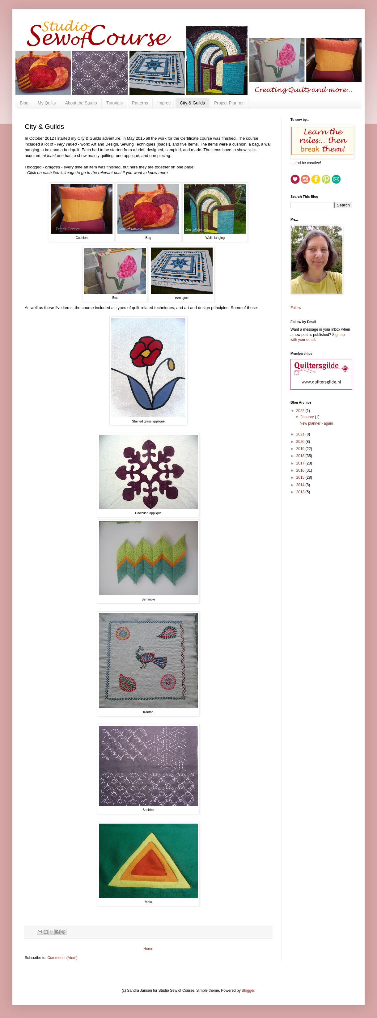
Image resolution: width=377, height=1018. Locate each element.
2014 (301, 485)
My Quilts (47, 102)
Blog (24, 102)
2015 (301, 477)
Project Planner (229, 102)
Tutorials (114, 102)
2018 (301, 456)
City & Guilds (192, 102)
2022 (301, 411)
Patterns (140, 102)
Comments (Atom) (62, 958)
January (308, 417)
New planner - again (316, 423)
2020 (301, 441)
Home (148, 949)
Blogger (248, 990)
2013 (301, 492)
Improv (164, 102)
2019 (301, 449)
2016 (301, 470)
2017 (301, 463)
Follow (295, 308)
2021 (301, 434)
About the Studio (81, 102)
